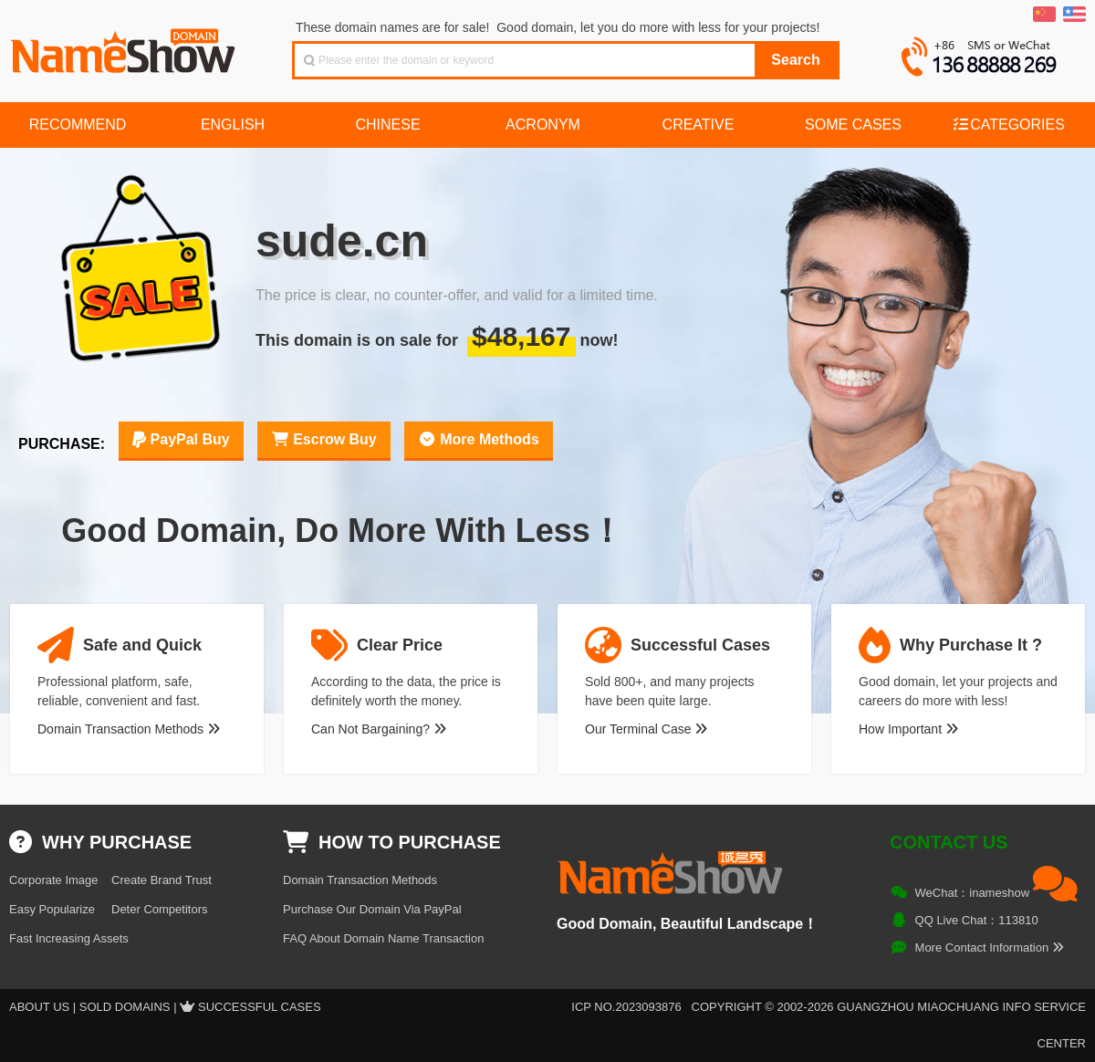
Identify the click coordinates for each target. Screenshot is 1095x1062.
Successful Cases (259, 1007)
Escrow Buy (324, 439)
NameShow (125, 46)
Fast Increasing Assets (69, 938)
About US (39, 1007)
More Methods (478, 439)
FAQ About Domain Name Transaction (383, 938)
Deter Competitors (159, 909)
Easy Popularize (52, 909)
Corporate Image (54, 880)
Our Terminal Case (646, 729)
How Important (908, 729)
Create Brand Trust (161, 880)
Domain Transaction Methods (128, 729)
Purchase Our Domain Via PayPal (372, 909)
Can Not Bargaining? (378, 729)
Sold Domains (125, 1007)
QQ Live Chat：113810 (976, 920)
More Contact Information (989, 947)
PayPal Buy (181, 439)
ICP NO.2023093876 (626, 1007)
